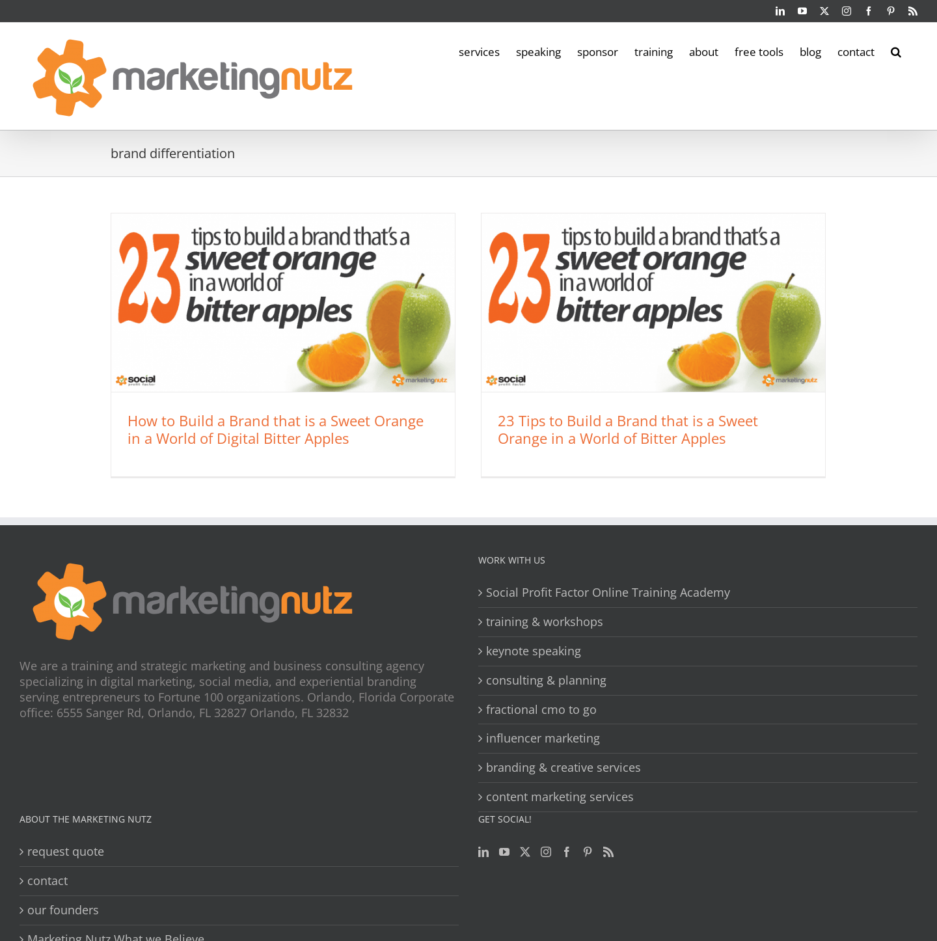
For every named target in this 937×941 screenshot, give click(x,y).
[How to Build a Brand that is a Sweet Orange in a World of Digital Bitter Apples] (283, 302)
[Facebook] (567, 852)
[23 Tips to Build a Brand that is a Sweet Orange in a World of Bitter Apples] (653, 302)
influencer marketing (543, 738)
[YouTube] (504, 852)
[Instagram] (546, 852)
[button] (896, 51)
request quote (65, 851)
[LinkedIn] (483, 852)
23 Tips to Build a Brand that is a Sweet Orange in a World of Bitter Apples (628, 429)
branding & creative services (563, 767)
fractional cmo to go (541, 709)
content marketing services (560, 796)
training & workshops (544, 621)
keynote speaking (533, 651)
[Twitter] (525, 852)
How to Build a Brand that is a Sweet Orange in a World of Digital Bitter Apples (276, 429)
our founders (63, 910)
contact (47, 880)
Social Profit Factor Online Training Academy (608, 592)
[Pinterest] (587, 852)
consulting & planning (546, 680)
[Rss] (608, 852)
